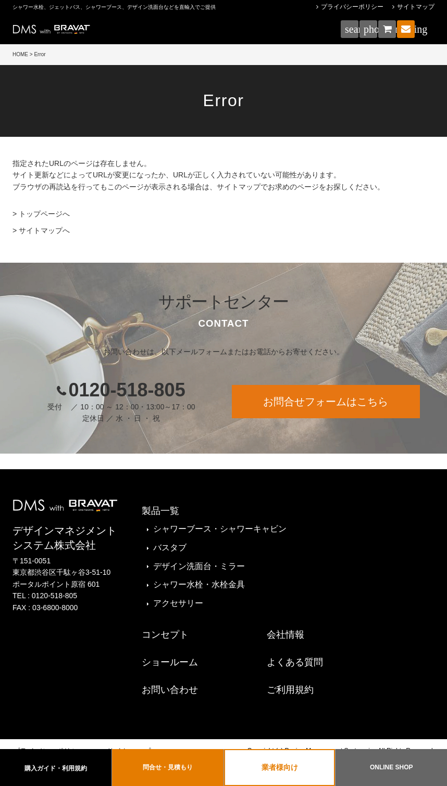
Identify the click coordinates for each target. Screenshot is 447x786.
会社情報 (285, 634)
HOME (20, 54)
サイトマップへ (44, 230)
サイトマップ (415, 6)
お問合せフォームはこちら (325, 401)
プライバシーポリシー (352, 6)
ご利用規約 (290, 690)
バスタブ (170, 547)
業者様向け (280, 767)
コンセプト (165, 634)
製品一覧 (160, 511)
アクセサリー (178, 603)
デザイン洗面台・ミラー (199, 566)
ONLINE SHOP (391, 767)
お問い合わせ (170, 690)
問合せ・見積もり (168, 767)
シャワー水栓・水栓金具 (199, 584)
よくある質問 (295, 662)
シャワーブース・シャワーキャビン (220, 528)
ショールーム (170, 662)
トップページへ (44, 214)
